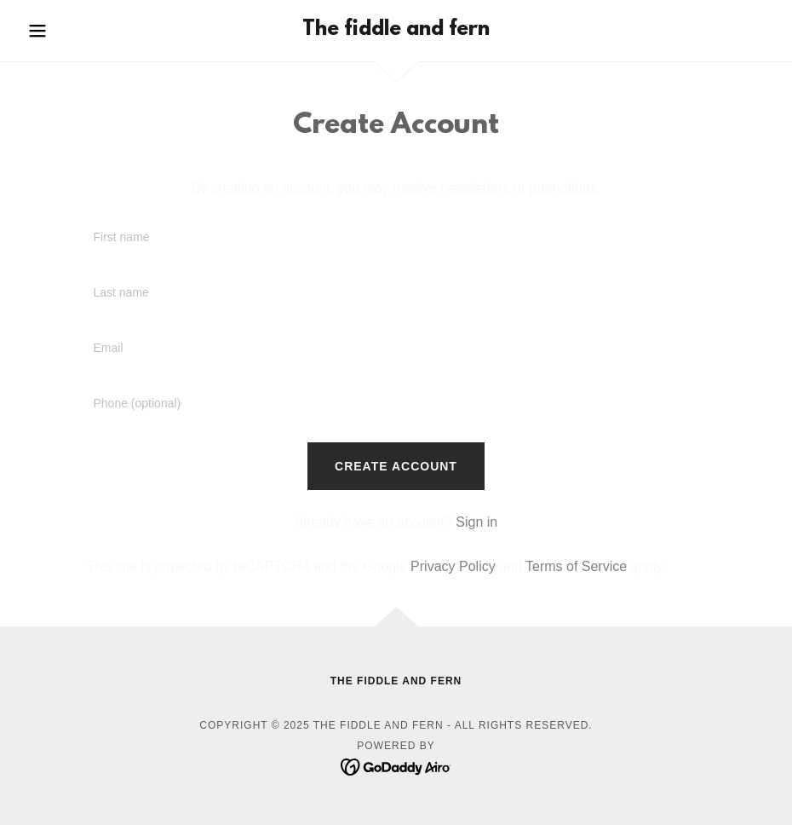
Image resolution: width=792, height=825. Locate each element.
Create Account (396, 466)
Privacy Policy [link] (453, 566)
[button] (76, 31)
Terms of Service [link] (576, 566)
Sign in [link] (476, 522)
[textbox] (395, 238)
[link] (395, 30)
